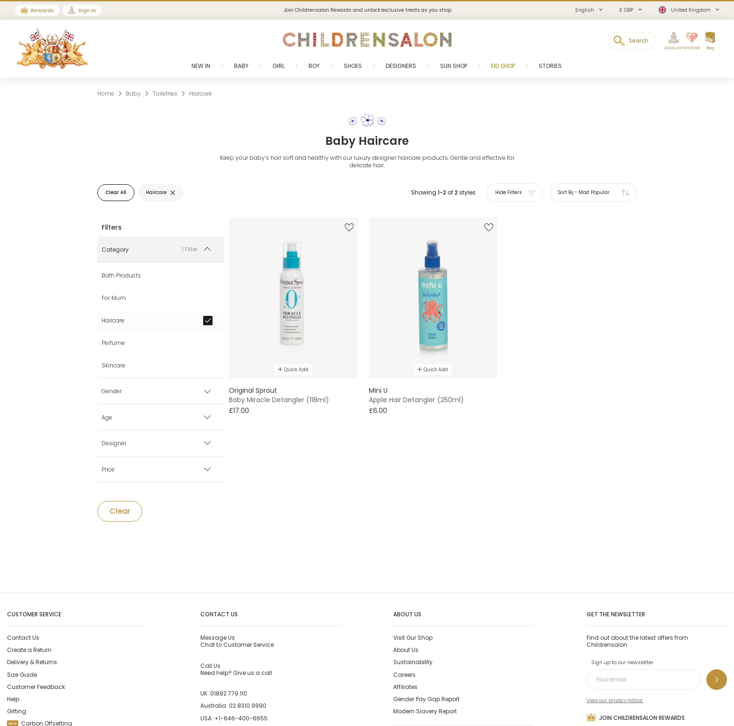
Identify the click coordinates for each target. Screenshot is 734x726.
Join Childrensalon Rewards (636, 717)
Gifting (16, 711)
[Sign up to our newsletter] (716, 679)
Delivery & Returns (32, 662)
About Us (405, 650)
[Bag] (710, 41)
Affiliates (405, 687)
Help (13, 699)
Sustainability (413, 662)
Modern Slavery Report (425, 711)
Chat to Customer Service (237, 641)
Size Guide (22, 675)
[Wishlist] (688, 41)
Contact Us (23, 638)
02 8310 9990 (247, 706)
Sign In (87, 10)
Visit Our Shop (413, 638)
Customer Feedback (36, 687)
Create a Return (29, 650)
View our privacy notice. (615, 700)
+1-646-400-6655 (241, 718)
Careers (404, 675)
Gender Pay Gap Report (426, 699)
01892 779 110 (228, 693)
